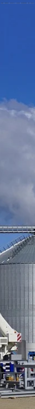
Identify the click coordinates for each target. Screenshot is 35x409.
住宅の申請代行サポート (13, 3)
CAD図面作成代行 (6, 3)
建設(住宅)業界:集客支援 (24, 3)
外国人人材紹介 (18, 3)
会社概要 (2, 3)
